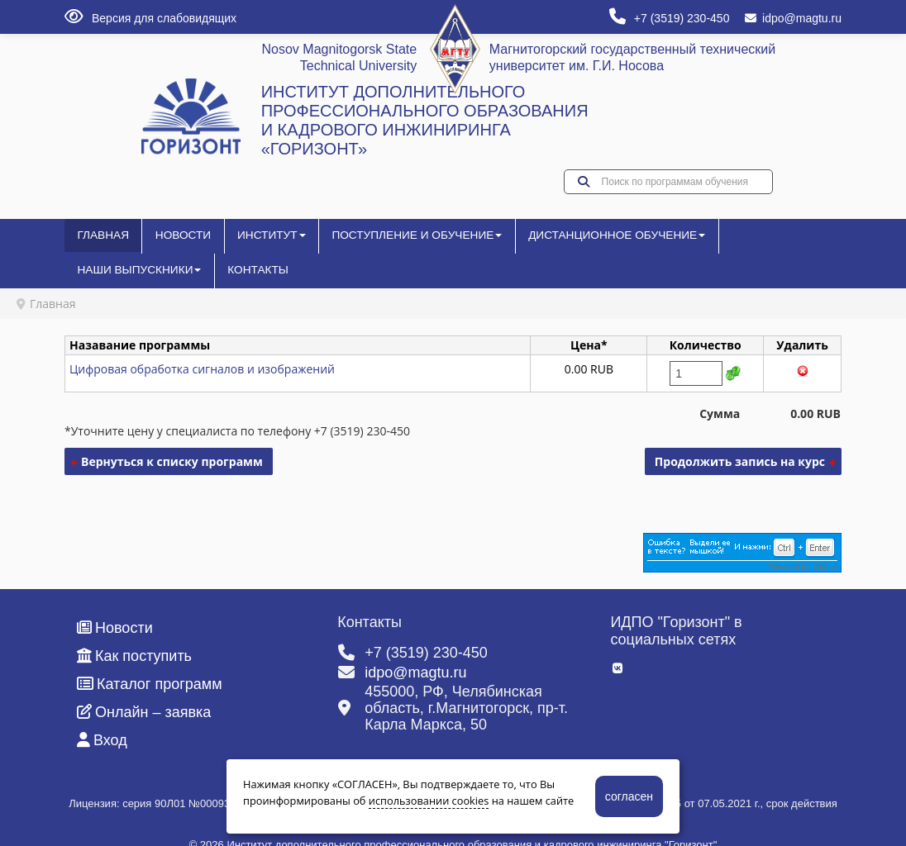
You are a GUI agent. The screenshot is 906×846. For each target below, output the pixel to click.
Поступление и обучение (376, 241)
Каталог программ (149, 664)
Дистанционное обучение (540, 241)
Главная (100, 241)
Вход (102, 720)
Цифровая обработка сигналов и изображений (202, 349)
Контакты (789, 241)
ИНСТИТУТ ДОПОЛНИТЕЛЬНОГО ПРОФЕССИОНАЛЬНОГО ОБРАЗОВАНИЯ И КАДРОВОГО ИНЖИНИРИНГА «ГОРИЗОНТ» (425, 120)
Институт (253, 241)
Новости (173, 241)
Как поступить (134, 636)
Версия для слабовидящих (150, 18)
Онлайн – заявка (144, 692)
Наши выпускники (686, 241)
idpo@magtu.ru (793, 18)
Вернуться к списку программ (172, 441)
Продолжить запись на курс (740, 441)
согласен (629, 796)
